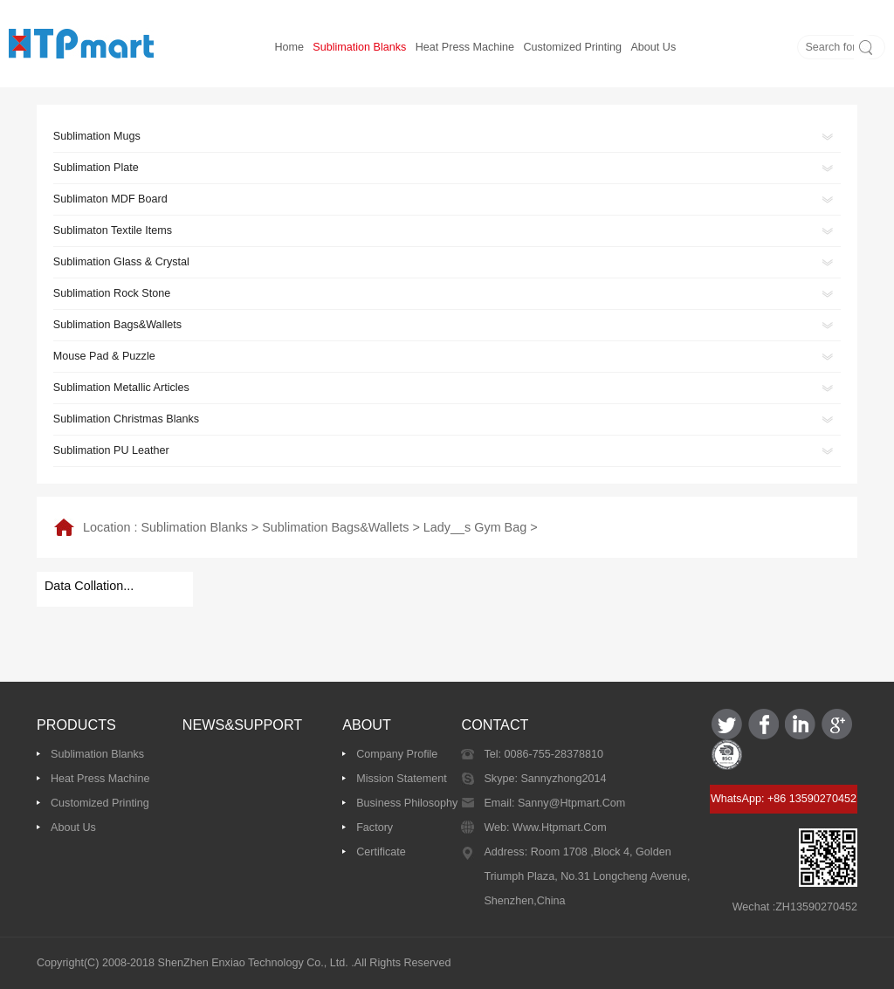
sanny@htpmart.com (569, 803)
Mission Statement (401, 779)
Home (289, 47)
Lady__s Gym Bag (474, 527)
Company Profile (396, 754)
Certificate (381, 852)
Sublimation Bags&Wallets (335, 527)
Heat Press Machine (465, 47)
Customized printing (572, 47)
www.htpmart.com (558, 827)
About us (653, 47)
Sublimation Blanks (359, 47)
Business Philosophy (406, 803)
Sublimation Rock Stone (111, 293)
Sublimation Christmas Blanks (126, 419)
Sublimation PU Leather (111, 450)
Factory (374, 827)
